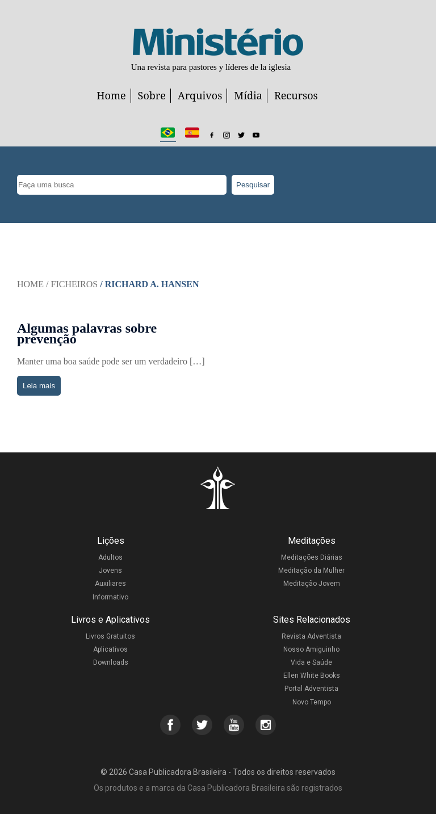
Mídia (248, 95)
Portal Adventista (311, 689)
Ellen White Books (311, 675)
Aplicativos (110, 649)
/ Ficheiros (72, 284)
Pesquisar (253, 185)
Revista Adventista (311, 636)
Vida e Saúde (311, 662)
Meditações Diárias (311, 557)
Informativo (110, 597)
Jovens (110, 570)
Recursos (296, 95)
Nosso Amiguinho (311, 649)
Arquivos (200, 95)
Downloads (110, 662)
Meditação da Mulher (311, 570)
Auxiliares (110, 584)
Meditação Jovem (311, 584)
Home (111, 95)
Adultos (110, 557)
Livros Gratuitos (110, 636)
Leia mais (39, 385)
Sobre (152, 95)
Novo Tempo (311, 702)
